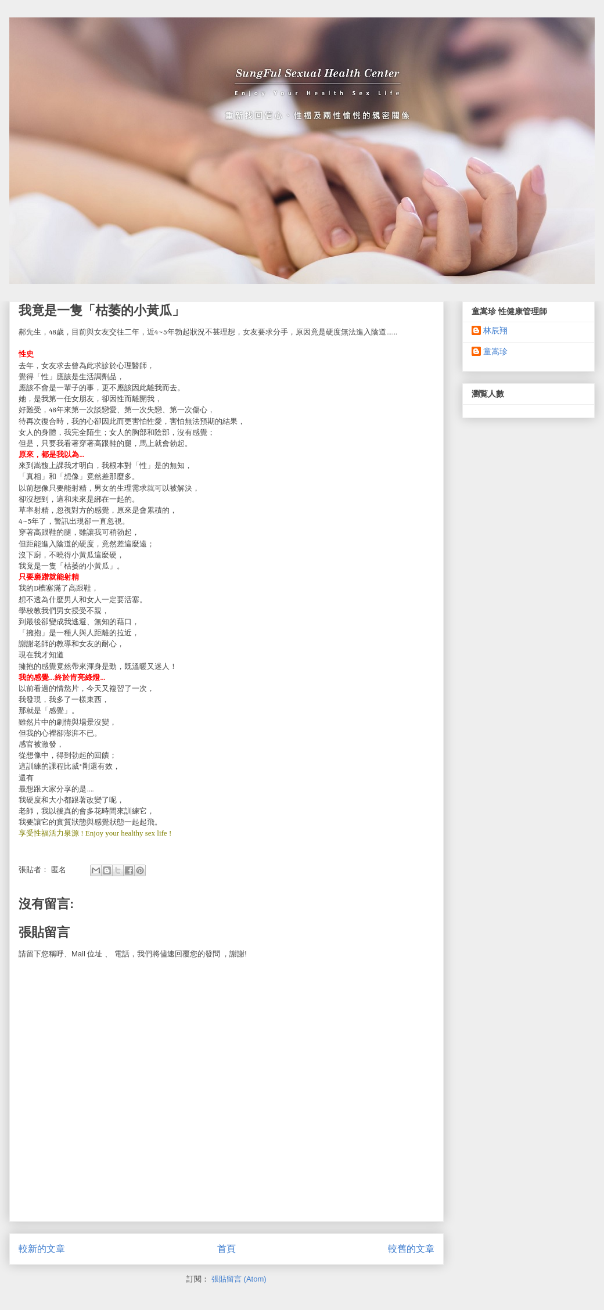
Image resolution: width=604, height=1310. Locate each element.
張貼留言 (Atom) (239, 1279)
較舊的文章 (411, 1249)
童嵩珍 (495, 351)
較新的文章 (42, 1249)
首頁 (226, 1249)
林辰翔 (495, 330)
